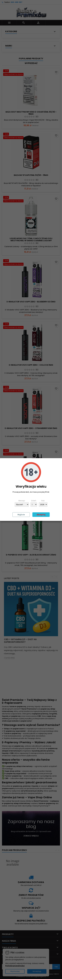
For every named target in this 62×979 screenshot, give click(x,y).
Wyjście (21, 514)
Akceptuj (41, 514)
